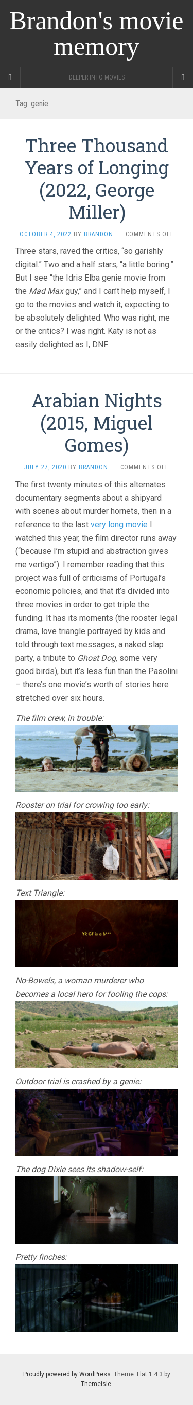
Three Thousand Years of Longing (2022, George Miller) (97, 178)
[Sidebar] (10, 77)
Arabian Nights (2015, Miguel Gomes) (96, 422)
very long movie (119, 524)
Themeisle (96, 1384)
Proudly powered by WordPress (67, 1374)
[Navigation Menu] (182, 77)
